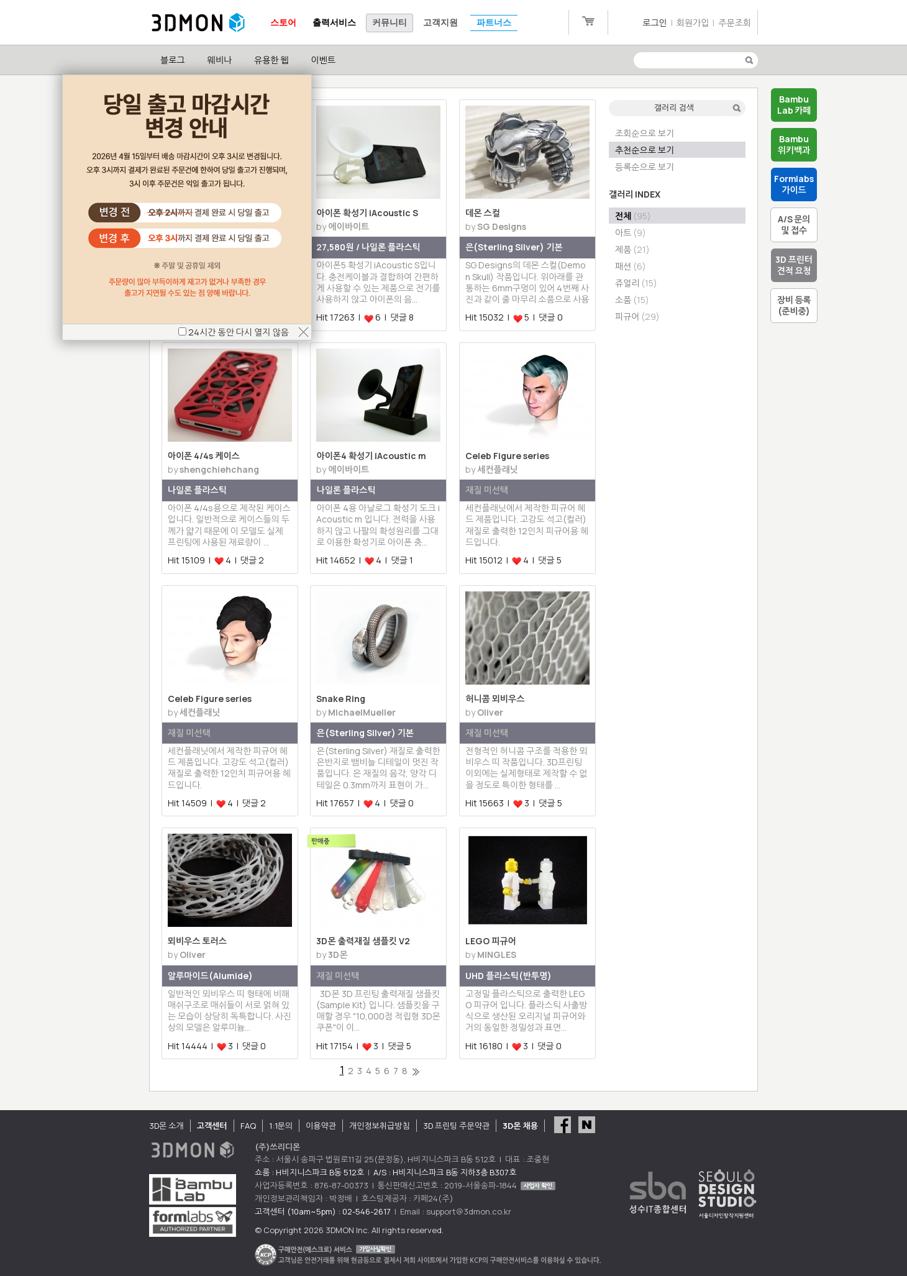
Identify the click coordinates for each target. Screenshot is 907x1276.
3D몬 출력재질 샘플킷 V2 (362, 941)
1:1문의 (281, 1125)
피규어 (637, 316)
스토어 (283, 22)
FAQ (248, 1125)
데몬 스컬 (482, 213)
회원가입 (693, 23)
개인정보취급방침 (379, 1125)
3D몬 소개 (166, 1125)
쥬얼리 (636, 283)
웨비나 (219, 60)
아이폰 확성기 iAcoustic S (367, 213)
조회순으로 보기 (644, 133)
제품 (632, 249)
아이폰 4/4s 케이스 (204, 456)
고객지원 (440, 22)
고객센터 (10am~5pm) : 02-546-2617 (323, 1211)
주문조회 (734, 23)
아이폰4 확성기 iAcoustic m (371, 456)
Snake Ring (340, 698)
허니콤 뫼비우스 (494, 698)
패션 (630, 266)
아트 (630, 233)
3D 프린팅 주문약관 (456, 1125)
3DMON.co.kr (198, 23)
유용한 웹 (271, 60)
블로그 (172, 60)
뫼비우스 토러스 (197, 941)
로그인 (654, 23)
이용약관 (321, 1125)
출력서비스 (334, 22)
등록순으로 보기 (644, 167)
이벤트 (323, 60)
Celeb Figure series (507, 456)
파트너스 (493, 22)
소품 (632, 300)
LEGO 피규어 (490, 941)
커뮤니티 (389, 22)
